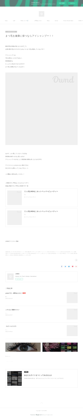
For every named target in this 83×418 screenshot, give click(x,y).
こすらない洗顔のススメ (12, 309)
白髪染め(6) (7, 251)
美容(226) (21, 255)
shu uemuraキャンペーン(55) (21, 251)
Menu (57, 20)
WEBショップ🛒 (34, 20)
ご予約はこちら (47, 20)
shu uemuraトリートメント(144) (56, 251)
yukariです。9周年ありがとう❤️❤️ (15, 293)
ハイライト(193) (69, 253)
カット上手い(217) (27, 255)
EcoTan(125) (53, 253)
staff (23, 20)
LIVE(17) (64, 253)
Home (15, 20)
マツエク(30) (27, 253)
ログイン (72, 3)
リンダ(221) (10, 255)
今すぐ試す (62, 3)
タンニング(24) (47, 253)
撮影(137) (29, 251)
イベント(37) (59, 253)
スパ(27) (22, 253)
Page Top (41, 403)
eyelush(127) (33, 253)
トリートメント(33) (45, 251)
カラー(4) (12, 251)
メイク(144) (10, 253)
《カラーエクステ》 (11, 326)
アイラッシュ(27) (40, 253)
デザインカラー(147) (36, 251)
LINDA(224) (15, 255)
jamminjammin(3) (16, 253)
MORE (65, 20)
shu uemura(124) (66, 251)
